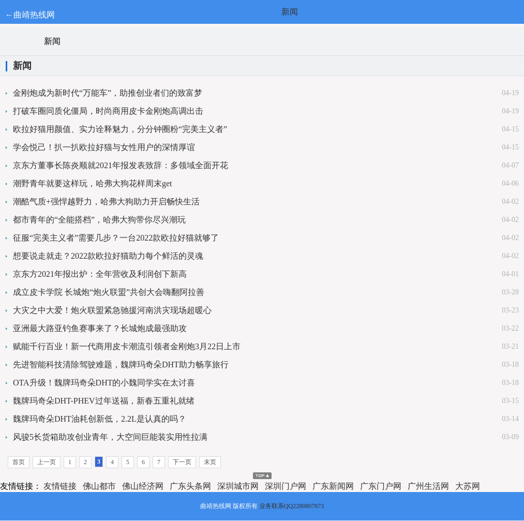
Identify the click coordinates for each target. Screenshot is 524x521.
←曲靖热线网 (30, 14)
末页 (210, 462)
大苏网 (467, 486)
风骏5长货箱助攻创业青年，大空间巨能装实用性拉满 (110, 437)
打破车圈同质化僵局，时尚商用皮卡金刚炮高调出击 (108, 111)
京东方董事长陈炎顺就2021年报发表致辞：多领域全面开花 (120, 165)
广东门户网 (380, 486)
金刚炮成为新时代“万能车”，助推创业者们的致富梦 (107, 92)
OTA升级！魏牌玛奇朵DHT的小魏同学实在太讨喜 (104, 382)
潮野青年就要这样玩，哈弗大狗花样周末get (92, 183)
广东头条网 (190, 486)
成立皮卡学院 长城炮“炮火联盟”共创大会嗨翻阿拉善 (108, 292)
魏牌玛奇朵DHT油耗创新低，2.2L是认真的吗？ (99, 418)
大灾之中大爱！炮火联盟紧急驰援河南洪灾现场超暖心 (112, 310)
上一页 (46, 462)
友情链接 (60, 486)
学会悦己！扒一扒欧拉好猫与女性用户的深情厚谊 (104, 147)
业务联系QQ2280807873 (291, 506)
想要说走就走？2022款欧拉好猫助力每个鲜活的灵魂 (108, 255)
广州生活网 (428, 486)
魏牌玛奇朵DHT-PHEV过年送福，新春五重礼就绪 (103, 400)
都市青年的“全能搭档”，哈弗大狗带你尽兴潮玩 (99, 219)
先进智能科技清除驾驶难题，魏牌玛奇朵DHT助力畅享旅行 (121, 364)
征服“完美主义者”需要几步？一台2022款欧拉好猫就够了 (116, 237)
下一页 (182, 462)
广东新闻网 (333, 486)
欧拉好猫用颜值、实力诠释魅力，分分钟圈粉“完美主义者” (120, 129)
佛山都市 (99, 486)
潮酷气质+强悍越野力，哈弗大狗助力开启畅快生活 (106, 201)
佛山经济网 (142, 486)
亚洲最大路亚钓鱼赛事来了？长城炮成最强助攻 (100, 328)
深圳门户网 (285, 486)
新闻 (289, 11)
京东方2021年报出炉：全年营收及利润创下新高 (100, 274)
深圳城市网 (238, 486)
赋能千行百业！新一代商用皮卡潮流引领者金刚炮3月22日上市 (127, 346)
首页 (18, 462)
